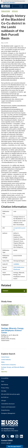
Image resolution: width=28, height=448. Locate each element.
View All (4, 371)
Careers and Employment (8, 407)
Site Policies (4, 384)
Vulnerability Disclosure (7, 403)
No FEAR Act (4, 397)
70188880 (16, 264)
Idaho (3, 362)
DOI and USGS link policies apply (10, 394)
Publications (5, 11)
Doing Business (5, 410)
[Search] (20, 6)
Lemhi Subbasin (6, 359)
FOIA (2, 381)
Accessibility (4, 378)
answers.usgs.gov (6, 443)
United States (5, 357)
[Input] (17, 6)
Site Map (3, 391)
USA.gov (3, 400)
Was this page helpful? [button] (14, 446)
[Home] (5, 7)
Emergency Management (8, 413)
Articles (15, 11)
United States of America (8, 364)
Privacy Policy (5, 388)
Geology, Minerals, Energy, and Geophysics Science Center (12, 330)
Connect (5, 291)
